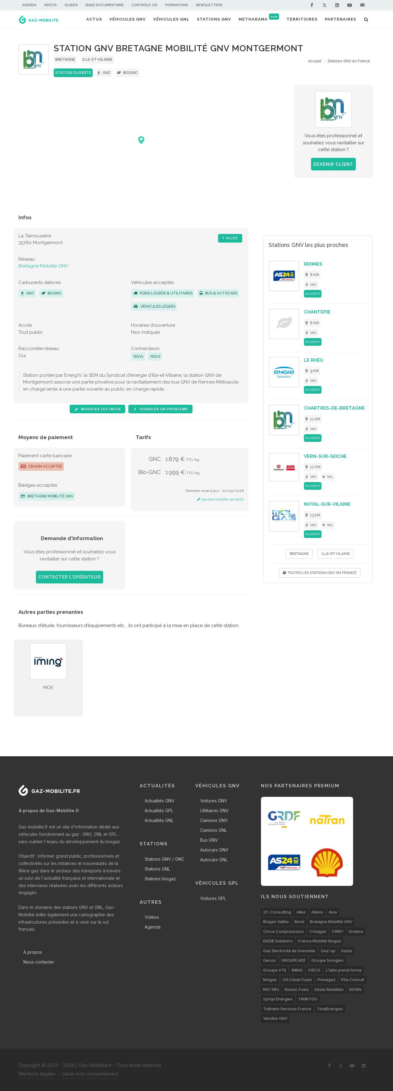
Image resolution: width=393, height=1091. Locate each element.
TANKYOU (307, 998)
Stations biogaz (160, 878)
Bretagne (65, 59)
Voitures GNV (213, 800)
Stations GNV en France (349, 61)
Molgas (270, 979)
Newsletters (209, 5)
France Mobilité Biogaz (319, 940)
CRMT (338, 931)
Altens (317, 912)
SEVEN (355, 989)
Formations (176, 5)
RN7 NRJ (271, 989)
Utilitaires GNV (214, 810)
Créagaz (317, 931)
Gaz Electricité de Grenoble (289, 950)
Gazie (346, 950)
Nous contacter (38, 961)
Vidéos (50, 5)
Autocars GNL (214, 859)
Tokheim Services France (287, 1008)
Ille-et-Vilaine (97, 59)
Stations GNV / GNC (164, 859)
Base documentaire (105, 5)
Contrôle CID (144, 5)
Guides (71, 5)
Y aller (230, 238)
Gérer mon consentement (90, 1074)
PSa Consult (352, 979)
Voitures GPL (213, 898)
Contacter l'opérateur (69, 577)
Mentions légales (37, 1074)
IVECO (314, 970)
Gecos (269, 960)
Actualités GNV (159, 800)
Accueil (314, 61)
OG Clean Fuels (297, 979)
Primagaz (326, 979)
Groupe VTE (274, 970)
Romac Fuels (297, 989)
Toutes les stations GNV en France (319, 573)
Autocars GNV (214, 849)
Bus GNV (209, 840)
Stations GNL (157, 868)
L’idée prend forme (344, 970)
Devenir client (333, 164)
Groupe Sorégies (327, 960)
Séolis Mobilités (329, 989)
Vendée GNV (275, 1018)
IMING (297, 970)
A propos (32, 952)
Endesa (356, 931)
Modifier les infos (97, 409)
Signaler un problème (160, 409)
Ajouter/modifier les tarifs (220, 499)
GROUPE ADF (293, 960)
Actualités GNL (159, 820)
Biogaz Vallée (276, 921)
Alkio (301, 912)
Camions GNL (213, 830)
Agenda (29, 5)
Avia (333, 912)
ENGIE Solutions (278, 940)
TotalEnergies (330, 1008)
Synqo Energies (278, 998)
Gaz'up (328, 950)
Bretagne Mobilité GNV (43, 266)
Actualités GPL (159, 810)
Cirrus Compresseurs (283, 931)
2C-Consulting (277, 912)
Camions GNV (214, 820)
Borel (299, 921)
